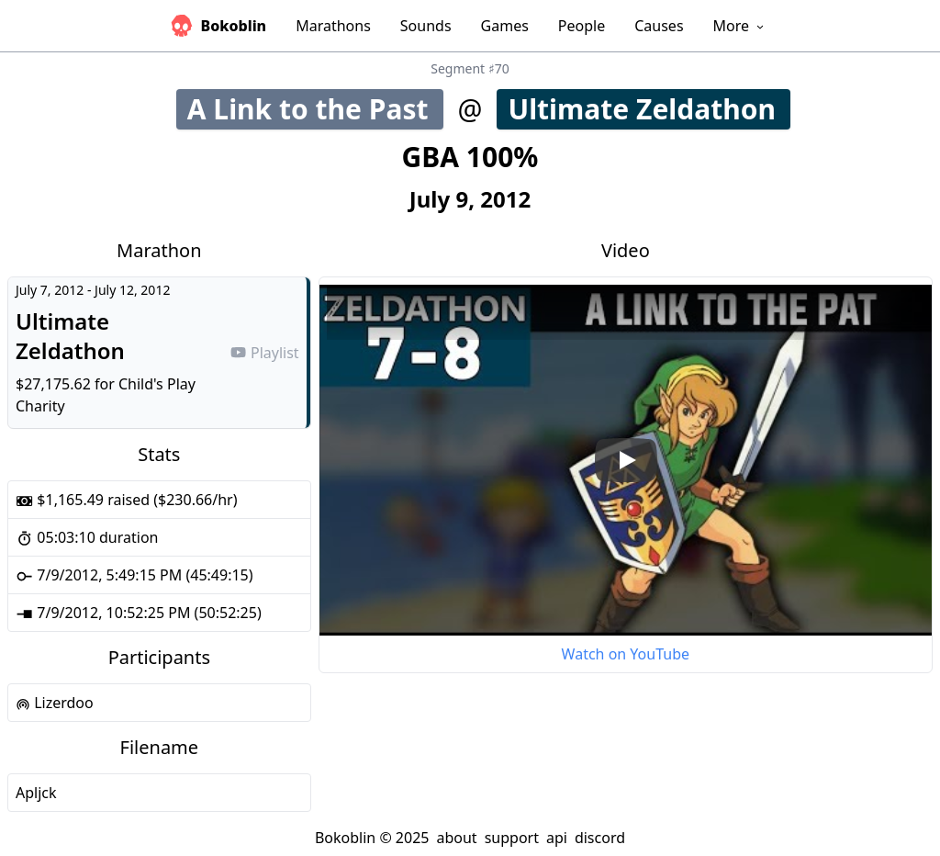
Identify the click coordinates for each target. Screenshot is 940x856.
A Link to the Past (314, 109)
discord (600, 838)
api (556, 838)
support (512, 838)
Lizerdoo (55, 703)
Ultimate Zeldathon (648, 109)
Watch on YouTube (625, 654)
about (456, 838)
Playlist (264, 353)
